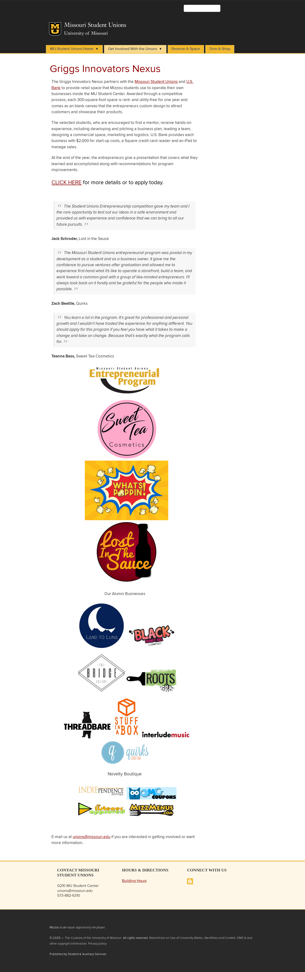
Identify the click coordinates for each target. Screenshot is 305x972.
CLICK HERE (66, 182)
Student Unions (128, 26)
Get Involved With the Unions (132, 49)
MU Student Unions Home (71, 49)
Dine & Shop (219, 49)
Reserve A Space (186, 49)
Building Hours (134, 881)
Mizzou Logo (55, 29)
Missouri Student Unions (156, 81)
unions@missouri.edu (91, 837)
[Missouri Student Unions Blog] (190, 883)
